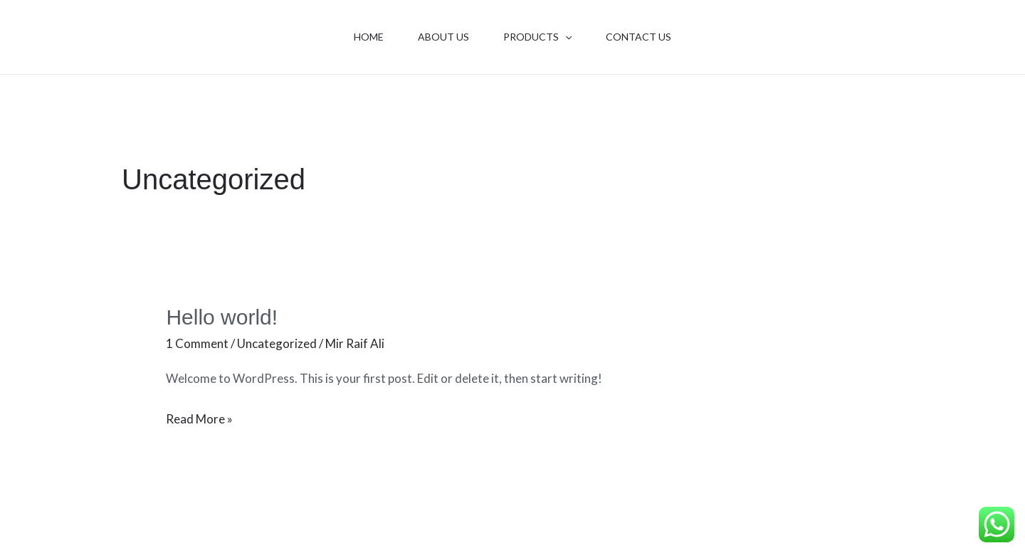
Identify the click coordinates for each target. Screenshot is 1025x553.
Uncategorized (277, 343)
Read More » (199, 417)
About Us (443, 37)
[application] (565, 37)
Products (537, 37)
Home (369, 37)
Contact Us (638, 37)
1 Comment (197, 343)
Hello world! (222, 317)
